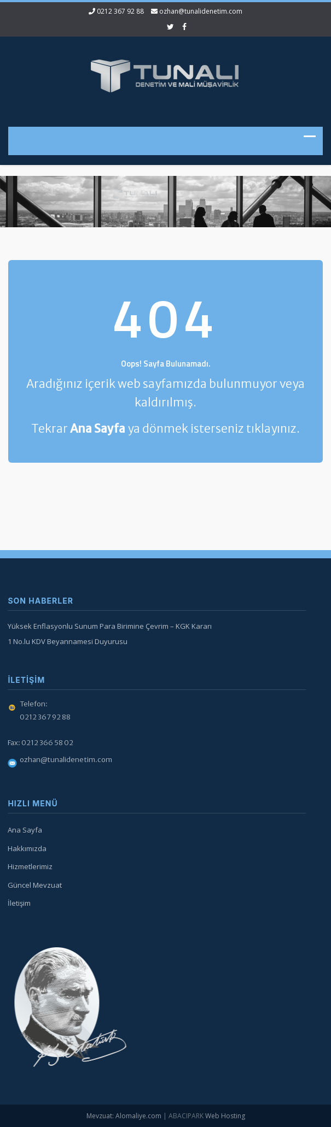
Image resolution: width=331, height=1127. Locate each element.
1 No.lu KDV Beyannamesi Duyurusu (66, 641)
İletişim (17, 903)
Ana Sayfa (23, 830)
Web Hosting (225, 1115)
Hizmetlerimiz (28, 866)
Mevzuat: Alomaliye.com (123, 1115)
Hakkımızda (25, 848)
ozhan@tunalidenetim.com (200, 11)
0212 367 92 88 (120, 11)
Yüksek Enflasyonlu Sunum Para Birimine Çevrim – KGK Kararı (108, 626)
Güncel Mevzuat (33, 885)
